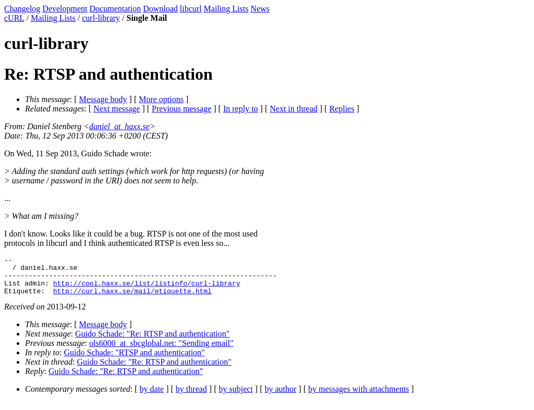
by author (280, 396)
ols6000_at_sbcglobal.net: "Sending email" (161, 350)
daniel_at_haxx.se (119, 126)
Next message (116, 108)
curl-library (101, 18)
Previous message (181, 108)
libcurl (191, 8)
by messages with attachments (358, 396)
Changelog (22, 8)
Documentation (115, 8)
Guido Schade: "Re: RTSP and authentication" (152, 341)
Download (160, 8)
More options (161, 99)
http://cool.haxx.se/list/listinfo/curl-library (146, 289)
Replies (341, 108)
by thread (191, 396)
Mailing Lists (226, 8)
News (259, 8)
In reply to (240, 108)
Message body (103, 99)
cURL (14, 18)
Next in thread (294, 108)
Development (64, 8)
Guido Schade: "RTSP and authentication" (134, 360)
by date (152, 396)
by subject (236, 396)
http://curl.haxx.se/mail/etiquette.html (132, 298)
